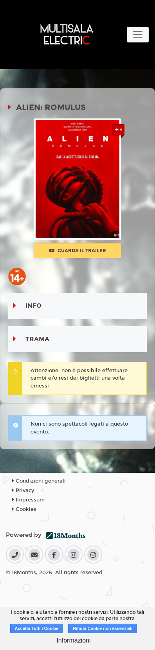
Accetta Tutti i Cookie (37, 628)
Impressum (28, 500)
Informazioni (73, 640)
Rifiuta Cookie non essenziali (102, 628)
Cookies (24, 509)
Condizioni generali (39, 481)
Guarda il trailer (77, 250)
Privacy (23, 490)
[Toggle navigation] (138, 34)
